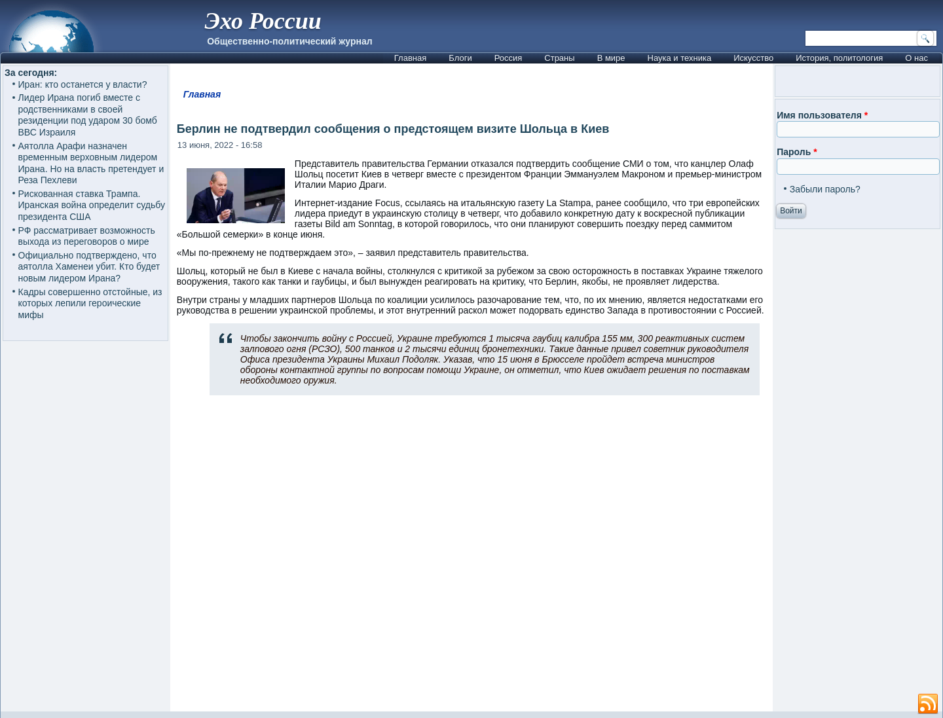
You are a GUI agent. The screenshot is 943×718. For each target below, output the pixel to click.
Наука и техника (680, 58)
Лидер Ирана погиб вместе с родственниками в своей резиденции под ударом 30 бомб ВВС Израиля (87, 114)
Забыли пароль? (825, 189)
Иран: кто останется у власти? (82, 84)
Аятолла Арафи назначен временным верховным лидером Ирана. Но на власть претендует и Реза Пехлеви (91, 163)
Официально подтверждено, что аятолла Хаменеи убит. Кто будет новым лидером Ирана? (89, 266)
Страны (559, 58)
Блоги (460, 58)
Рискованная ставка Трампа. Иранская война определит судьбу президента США (91, 205)
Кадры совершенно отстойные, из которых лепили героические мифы (90, 303)
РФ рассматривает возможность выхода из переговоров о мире (86, 236)
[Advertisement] (471, 558)
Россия (508, 58)
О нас (916, 58)
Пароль (797, 152)
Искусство (753, 58)
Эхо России (262, 21)
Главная (410, 58)
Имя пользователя (822, 115)
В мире (611, 58)
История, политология (839, 58)
